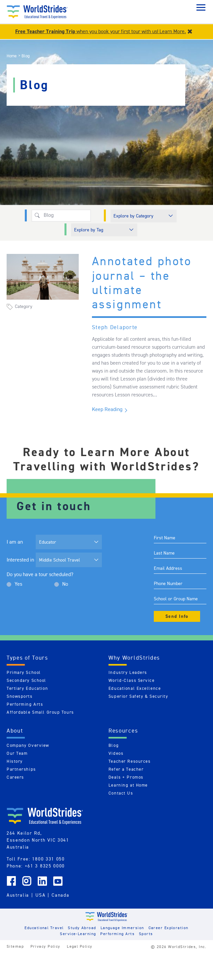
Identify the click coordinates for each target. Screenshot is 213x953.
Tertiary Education (27, 688)
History (15, 761)
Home (12, 55)
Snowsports (20, 696)
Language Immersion (122, 927)
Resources (123, 731)
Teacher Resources (129, 761)
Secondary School (26, 680)
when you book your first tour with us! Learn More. (100, 31)
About (15, 731)
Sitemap (15, 946)
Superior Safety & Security (138, 696)
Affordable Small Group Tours (40, 712)
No (65, 584)
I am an (15, 542)
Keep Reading (107, 409)
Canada (60, 895)
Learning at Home (128, 785)
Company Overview (28, 745)
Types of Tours (27, 658)
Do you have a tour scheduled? (40, 574)
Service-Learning (78, 933)
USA (40, 895)
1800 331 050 (48, 859)
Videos (115, 753)
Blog (113, 745)
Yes (18, 584)
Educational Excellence (134, 688)
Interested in (20, 560)
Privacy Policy (45, 946)
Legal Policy (79, 946)
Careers (15, 777)
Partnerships (21, 769)
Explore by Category (133, 215)
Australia (18, 895)
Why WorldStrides (134, 658)
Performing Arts (25, 704)
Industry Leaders (127, 672)
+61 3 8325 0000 (45, 865)
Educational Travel (44, 927)
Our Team (17, 753)
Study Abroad (82, 927)
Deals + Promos (126, 777)
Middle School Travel (59, 560)
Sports (146, 933)
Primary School (24, 672)
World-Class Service (131, 680)
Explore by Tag (88, 229)
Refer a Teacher (126, 769)
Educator (47, 542)
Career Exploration (169, 927)
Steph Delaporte (115, 327)
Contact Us (120, 793)
